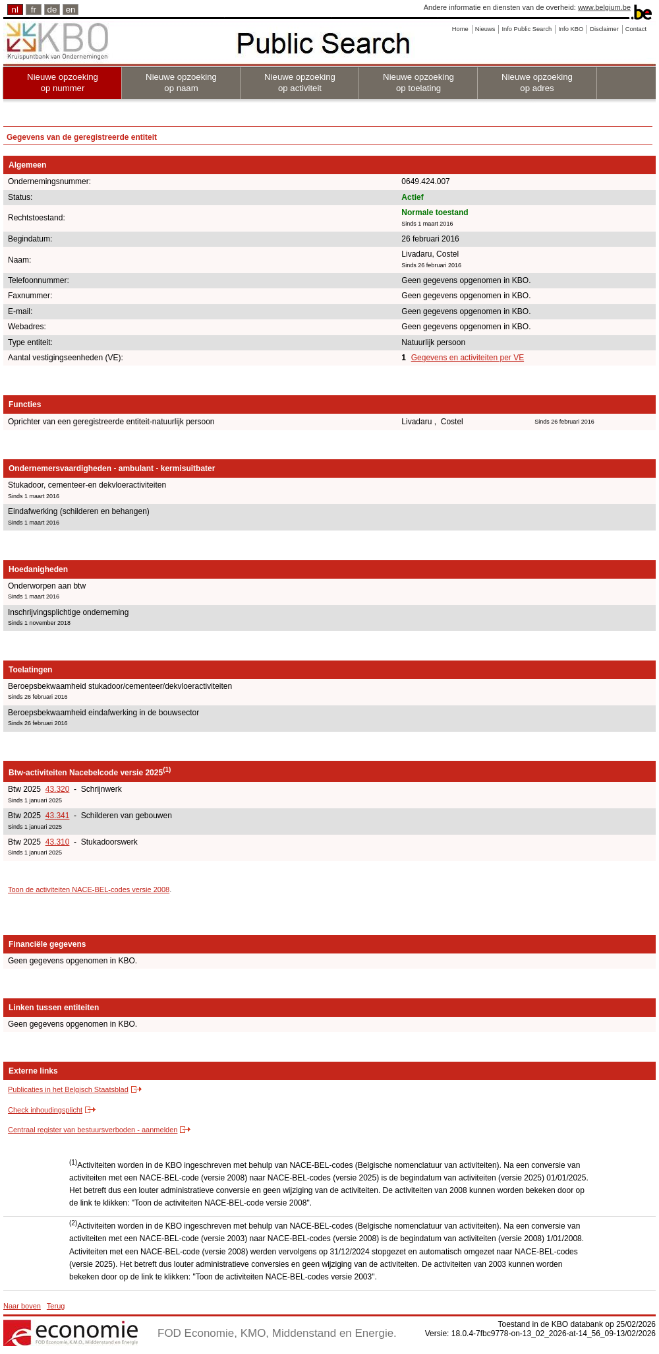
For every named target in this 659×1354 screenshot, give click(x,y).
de (52, 10)
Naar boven (22, 1306)
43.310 (57, 842)
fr (33, 10)
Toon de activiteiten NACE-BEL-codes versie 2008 (88, 889)
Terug (56, 1306)
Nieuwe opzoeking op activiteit (299, 82)
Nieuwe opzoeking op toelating (418, 82)
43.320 (57, 789)
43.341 (57, 815)
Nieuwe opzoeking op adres (537, 82)
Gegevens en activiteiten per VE (467, 357)
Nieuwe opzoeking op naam (181, 82)
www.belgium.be (604, 7)
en (71, 10)
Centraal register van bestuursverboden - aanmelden (92, 1130)
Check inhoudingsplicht (45, 1110)
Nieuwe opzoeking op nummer (62, 82)
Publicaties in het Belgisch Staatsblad (68, 1089)
